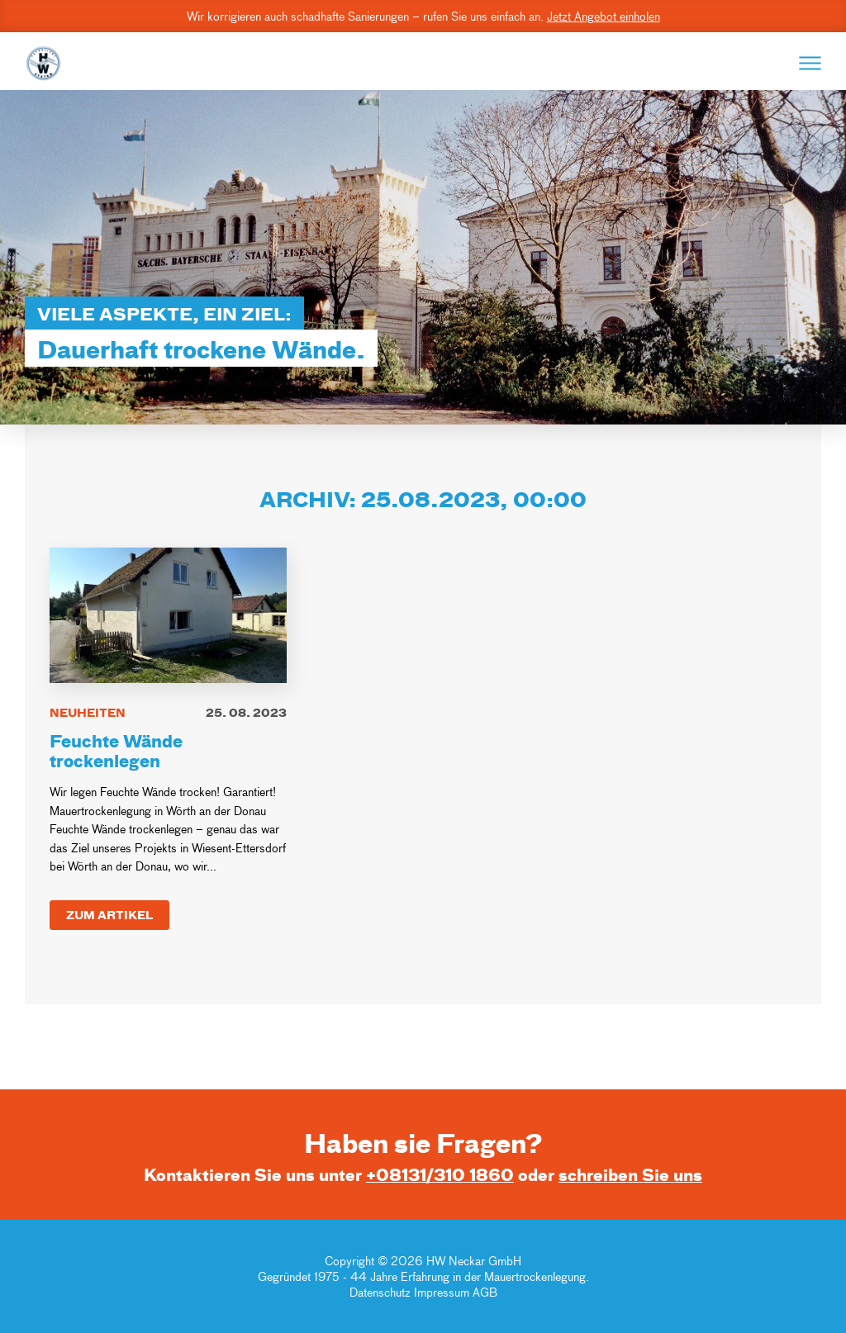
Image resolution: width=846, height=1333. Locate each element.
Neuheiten (88, 712)
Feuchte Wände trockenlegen (116, 750)
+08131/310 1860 (440, 1174)
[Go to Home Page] (43, 63)
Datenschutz (381, 1292)
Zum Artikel (109, 914)
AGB (485, 1292)
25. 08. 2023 (246, 712)
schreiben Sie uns (630, 1174)
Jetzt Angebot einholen (603, 16)
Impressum (441, 1292)
